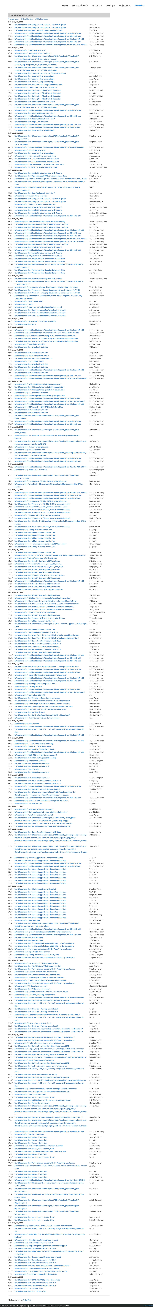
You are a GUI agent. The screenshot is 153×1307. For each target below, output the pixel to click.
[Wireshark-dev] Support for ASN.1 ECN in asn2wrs (35, 972)
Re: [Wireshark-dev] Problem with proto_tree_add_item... (39, 566)
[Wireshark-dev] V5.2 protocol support (30, 986)
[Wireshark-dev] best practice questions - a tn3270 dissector (40, 544)
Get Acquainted (79, 5)
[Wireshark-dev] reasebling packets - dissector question (38, 857)
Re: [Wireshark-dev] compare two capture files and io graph (40, 24)
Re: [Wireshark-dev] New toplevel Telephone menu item (38, 30)
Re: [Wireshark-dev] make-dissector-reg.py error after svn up (40, 1054)
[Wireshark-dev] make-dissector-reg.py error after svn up (39, 1043)
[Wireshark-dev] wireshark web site (29, 344)
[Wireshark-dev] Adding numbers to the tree (33, 529)
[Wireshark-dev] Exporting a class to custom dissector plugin (40, 1271)
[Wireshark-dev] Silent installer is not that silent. (35, 612)
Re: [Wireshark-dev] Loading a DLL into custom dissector (38, 589)
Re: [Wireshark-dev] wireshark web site (31, 347)
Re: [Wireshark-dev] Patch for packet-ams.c (33, 358)
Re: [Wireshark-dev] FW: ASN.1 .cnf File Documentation (37, 966)
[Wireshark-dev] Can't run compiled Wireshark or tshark (38, 307)
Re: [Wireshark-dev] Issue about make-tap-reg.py (35, 1074)
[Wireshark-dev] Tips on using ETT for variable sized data (39, 164)
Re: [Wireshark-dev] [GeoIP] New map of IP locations (37, 561)
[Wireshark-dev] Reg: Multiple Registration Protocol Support (40, 1245)
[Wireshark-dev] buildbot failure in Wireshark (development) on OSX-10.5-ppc (47, 36)
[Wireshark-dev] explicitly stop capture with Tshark (36, 167)
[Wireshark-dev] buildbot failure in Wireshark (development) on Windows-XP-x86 (49, 39)
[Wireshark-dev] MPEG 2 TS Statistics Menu (32, 746)
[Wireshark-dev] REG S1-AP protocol (30, 150)
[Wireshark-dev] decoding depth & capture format (36, 1240)
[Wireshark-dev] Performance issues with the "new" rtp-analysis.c (43, 949)
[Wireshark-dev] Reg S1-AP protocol (29, 50)
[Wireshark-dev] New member (27, 920)
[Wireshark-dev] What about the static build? (33, 815)
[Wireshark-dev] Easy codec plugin (29, 361)
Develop (110, 5)
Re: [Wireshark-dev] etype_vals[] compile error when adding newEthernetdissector (50, 1080)
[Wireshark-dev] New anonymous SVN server (33, 809)
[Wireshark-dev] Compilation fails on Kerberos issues (37, 718)
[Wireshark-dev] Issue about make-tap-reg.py (34, 1060)
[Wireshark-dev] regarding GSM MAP (29, 695)
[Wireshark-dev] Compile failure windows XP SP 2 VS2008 (38, 1146)
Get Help (97, 5)
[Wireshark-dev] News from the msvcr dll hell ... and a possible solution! (45, 601)
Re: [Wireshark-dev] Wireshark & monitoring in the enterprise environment (46, 338)
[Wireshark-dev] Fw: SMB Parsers (28, 803)
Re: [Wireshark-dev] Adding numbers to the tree (34, 532)
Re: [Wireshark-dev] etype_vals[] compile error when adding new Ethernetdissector (50, 1057)
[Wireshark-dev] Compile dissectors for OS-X (33, 1243)
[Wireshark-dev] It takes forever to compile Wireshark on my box (42, 598)
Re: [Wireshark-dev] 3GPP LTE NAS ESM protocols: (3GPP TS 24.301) (43, 823)
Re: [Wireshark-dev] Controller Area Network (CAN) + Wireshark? (42, 700)
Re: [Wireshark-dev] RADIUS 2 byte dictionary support (37, 789)
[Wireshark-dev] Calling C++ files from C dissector (36, 87)
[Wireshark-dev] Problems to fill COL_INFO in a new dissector (40, 481)
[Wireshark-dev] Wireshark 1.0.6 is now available (35, 321)
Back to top (148, 1305)
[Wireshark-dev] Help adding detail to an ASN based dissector (40, 812)
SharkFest (139, 5)
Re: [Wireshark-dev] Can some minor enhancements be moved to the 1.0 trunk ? (48, 1029)
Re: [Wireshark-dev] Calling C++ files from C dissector (37, 90)
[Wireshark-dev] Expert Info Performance (32, 952)
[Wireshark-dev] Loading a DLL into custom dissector (37, 515)
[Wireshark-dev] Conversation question (31, 447)
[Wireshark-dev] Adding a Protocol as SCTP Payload (36, 954)
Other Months (27, 19)
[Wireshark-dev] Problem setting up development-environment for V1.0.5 (46, 287)
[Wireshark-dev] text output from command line (35, 156)
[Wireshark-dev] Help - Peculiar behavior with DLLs (36, 632)
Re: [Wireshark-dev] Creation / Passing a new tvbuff (36, 1009)
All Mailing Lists (41, 19)
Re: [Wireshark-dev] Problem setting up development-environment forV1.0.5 (47, 290)
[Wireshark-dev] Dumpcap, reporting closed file (34, 204)
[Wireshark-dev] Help (23, 304)
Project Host (125, 5)
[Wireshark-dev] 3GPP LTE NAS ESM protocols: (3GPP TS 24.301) (41, 800)
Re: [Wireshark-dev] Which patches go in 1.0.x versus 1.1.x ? (39, 387)
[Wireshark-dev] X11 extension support (31, 392)
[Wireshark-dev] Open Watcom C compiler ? (33, 53)
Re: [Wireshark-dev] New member (28, 937)
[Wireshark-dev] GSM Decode (26, 723)
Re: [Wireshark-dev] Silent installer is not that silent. (37, 646)
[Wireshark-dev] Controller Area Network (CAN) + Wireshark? (40, 675)
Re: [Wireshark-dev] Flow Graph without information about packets (43, 706)
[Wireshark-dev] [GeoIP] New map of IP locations (35, 558)
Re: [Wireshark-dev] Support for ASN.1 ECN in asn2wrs (37, 974)
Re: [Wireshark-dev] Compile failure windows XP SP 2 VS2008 (40, 1151)
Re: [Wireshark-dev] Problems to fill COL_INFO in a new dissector (42, 504)
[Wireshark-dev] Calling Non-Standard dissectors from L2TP (40, 980)
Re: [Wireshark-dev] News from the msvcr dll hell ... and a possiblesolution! (46, 604)
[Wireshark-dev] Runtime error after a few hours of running (39, 221)
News (65, 5)
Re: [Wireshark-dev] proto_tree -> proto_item (34, 1097)
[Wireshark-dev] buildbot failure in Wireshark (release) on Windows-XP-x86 (46, 333)
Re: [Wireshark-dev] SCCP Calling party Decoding (35, 758)
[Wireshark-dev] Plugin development (30, 1094)
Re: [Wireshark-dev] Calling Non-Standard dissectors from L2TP (41, 1000)
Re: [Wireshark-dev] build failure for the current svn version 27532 (42, 1100)
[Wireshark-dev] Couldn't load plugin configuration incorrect (40, 709)
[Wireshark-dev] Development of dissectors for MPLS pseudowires (43, 1225)
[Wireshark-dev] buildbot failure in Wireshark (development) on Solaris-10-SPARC (49, 241)
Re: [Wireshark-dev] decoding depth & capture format (37, 1257)
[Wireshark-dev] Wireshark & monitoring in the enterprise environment (45, 335)
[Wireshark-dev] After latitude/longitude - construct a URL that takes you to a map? (50, 178)
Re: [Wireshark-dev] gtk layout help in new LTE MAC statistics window (44, 943)
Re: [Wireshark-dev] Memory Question (30, 1137)
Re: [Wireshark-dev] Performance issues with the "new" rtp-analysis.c (44, 957)
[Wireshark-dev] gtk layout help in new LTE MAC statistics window (42, 932)
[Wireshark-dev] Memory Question (29, 1134)
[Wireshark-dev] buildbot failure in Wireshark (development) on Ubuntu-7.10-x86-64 (50, 44)
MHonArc (27, 1300)
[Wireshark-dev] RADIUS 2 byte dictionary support (35, 755)
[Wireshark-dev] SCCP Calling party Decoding (33, 743)
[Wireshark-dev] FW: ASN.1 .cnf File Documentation (36, 963)
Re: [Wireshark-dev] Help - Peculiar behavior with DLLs (37, 641)
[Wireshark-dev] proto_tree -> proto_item (32, 1023)
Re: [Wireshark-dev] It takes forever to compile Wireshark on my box (43, 606)
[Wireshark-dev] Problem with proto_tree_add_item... (38, 564)
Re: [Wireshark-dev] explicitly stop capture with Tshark (38, 173)
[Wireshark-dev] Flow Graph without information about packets (42, 703)
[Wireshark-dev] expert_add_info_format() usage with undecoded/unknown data (49, 555)
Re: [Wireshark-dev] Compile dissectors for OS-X (35, 1248)
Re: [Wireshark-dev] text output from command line (36, 158)
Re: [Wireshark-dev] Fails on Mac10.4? (30, 1291)
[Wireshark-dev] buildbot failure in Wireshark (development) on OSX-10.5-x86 (47, 33)
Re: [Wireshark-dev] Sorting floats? (29, 712)
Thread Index (13, 19)
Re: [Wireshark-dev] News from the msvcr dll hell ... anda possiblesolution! (46, 638)
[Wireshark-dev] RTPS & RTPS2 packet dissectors (35, 1274)
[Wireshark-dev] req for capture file (29, 449)
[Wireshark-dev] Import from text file (30, 196)
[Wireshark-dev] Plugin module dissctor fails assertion (38, 255)
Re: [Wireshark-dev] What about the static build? (35, 889)
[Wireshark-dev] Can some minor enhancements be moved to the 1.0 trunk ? (47, 1014)
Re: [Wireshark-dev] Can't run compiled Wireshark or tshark (40, 310)
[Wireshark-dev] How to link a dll (28, 301)
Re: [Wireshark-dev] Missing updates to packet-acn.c (37, 698)
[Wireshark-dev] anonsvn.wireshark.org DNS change (36, 1268)
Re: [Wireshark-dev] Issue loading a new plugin (34, 76)
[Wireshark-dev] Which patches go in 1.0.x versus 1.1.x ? (37, 384)
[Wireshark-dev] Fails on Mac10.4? (28, 1288)
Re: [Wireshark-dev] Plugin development (31, 1103)
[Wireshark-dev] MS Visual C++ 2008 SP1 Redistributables (38, 407)
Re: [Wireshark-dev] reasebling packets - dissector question (40, 860)
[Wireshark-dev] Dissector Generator (30, 760)
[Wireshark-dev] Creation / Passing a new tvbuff (34, 994)
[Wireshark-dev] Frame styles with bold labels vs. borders (39, 977)
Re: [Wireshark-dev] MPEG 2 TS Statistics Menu (34, 749)
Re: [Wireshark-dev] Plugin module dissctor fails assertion (39, 258)
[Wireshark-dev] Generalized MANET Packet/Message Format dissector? (45, 1088)
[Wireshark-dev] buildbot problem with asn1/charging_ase (39, 395)
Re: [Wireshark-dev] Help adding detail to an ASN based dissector (42, 826)
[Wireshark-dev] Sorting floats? (28, 686)
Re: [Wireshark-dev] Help (25, 324)
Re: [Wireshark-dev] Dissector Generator (31, 763)
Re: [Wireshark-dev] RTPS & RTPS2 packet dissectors (37, 1280)
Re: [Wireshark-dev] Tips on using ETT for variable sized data (40, 176)
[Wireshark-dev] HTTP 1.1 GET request (30, 469)
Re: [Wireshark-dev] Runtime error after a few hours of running (41, 224)
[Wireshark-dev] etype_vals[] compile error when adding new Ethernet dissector (49, 1049)
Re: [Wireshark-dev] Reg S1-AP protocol (31, 121)
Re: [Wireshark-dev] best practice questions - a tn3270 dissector (41, 1265)
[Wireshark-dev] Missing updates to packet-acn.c (35, 683)
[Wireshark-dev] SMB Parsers (26, 769)
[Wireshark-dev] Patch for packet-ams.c (31, 355)
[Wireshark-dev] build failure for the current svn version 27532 (41, 991)
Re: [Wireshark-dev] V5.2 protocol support (32, 989)
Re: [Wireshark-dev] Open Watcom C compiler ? (34, 101)
